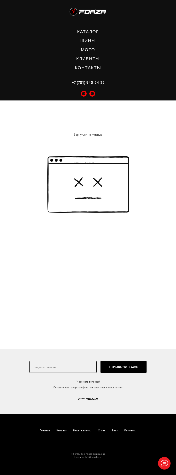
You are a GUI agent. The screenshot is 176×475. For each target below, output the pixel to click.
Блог (115, 430)
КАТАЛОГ (88, 31)
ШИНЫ (88, 40)
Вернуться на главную (88, 134)
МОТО (88, 49)
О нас (101, 430)
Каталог (61, 430)
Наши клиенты (82, 430)
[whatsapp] (92, 94)
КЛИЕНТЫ (88, 58)
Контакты (130, 430)
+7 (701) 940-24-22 (88, 82)
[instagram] (84, 94)
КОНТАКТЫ (88, 67)
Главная (45, 430)
